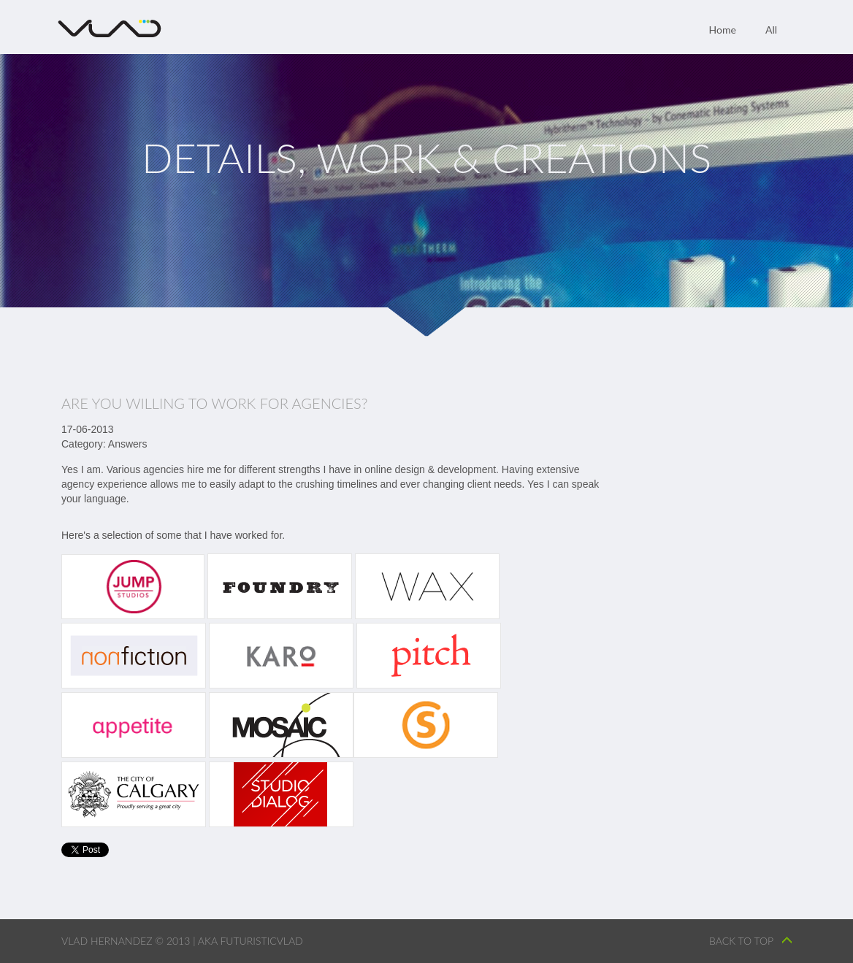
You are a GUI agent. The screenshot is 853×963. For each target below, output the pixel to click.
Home (722, 29)
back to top (741, 941)
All (771, 29)
